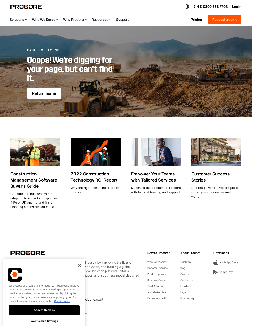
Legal (183, 292)
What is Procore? (157, 262)
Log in (236, 6)
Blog (182, 268)
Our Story (185, 262)
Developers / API (156, 298)
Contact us (186, 280)
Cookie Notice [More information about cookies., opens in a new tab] (62, 308)
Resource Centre (156, 280)
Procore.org (187, 298)
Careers (184, 274)
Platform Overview (157, 268)
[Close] (79, 273)
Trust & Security (156, 286)
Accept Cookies (44, 317)
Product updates (156, 274)
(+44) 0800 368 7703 (211, 6)
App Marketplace (156, 292)
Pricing (196, 19)
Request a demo (224, 19)
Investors (185, 286)
